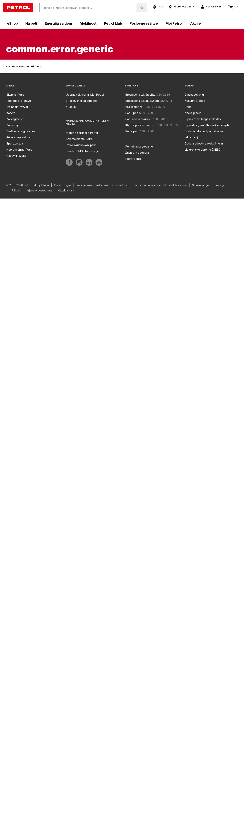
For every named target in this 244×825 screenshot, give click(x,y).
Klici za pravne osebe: (139, 125)
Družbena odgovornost (21, 131)
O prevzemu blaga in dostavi (203, 119)
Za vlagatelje (14, 119)
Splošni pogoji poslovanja (208, 185)
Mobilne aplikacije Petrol (82, 133)
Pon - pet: (131, 113)
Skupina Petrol (15, 94)
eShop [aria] (12, 23)
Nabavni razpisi (16, 155)
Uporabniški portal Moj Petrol (85, 94)
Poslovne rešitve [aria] (144, 23)
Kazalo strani (66, 190)
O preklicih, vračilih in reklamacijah (207, 125)
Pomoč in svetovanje (139, 146)
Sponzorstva (14, 143)
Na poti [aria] (31, 23)
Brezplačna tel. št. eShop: (142, 101)
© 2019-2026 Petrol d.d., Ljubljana (27, 185)
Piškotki (17, 190)
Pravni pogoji (62, 185)
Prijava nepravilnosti (19, 137)
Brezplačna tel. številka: (140, 94)
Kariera (10, 113)
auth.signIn (213, 6)
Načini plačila (193, 113)
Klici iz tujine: (133, 107)
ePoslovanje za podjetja (81, 101)
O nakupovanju (194, 94)
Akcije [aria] (195, 23)
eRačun (71, 107)
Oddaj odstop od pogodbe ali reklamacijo (204, 134)
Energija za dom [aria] (58, 23)
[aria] (181, 7)
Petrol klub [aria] (113, 23)
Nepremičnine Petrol (19, 149)
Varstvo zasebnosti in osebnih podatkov (101, 185)
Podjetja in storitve (18, 101)
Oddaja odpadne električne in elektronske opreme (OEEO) (204, 146)
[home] (18, 7)
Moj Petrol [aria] (174, 23)
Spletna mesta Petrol (79, 139)
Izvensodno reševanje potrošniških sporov (160, 185)
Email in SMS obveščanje (82, 151)
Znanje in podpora (137, 152)
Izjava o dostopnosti (39, 190)
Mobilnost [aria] (88, 23)
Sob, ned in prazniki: (138, 119)
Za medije (12, 125)
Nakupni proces (195, 101)
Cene (188, 107)
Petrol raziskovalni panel (81, 145)
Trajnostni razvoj (17, 107)
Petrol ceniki (133, 159)
